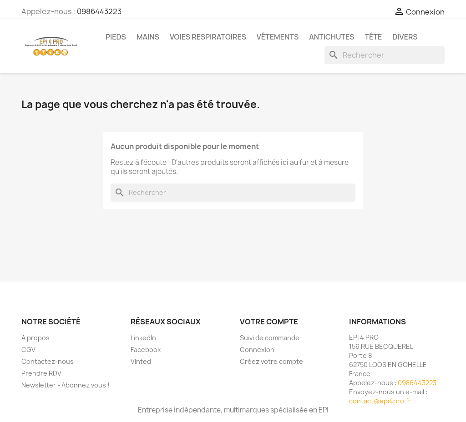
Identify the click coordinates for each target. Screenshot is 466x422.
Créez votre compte (271, 361)
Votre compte (269, 322)
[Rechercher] (384, 55)
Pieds (116, 37)
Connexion (257, 349)
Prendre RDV (41, 373)
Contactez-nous (47, 361)
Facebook (146, 349)
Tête (373, 37)
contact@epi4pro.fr (380, 401)
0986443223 (99, 11)
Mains (148, 37)
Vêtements (278, 37)
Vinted (141, 361)
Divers (404, 37)
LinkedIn (143, 337)
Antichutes (331, 37)
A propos (35, 337)
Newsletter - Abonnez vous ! (65, 385)
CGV (28, 349)
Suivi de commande (269, 337)
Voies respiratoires (208, 37)
